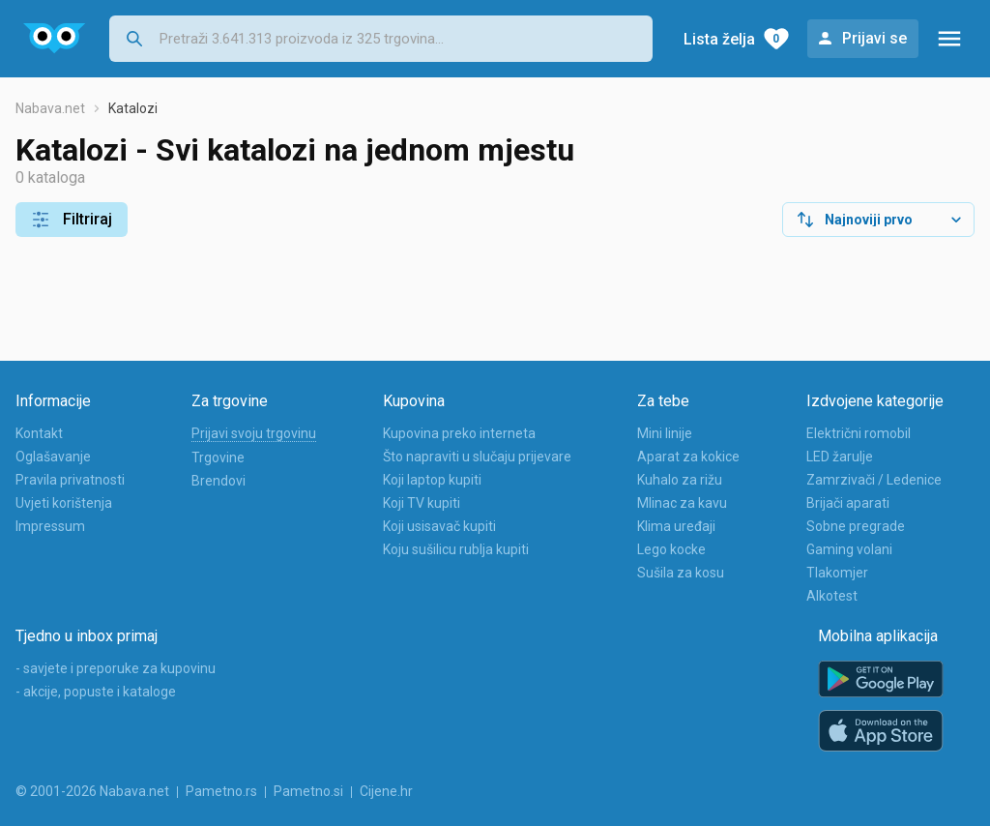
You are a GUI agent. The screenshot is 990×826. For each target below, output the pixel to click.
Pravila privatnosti (70, 479)
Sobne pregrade (855, 526)
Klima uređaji (676, 526)
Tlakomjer (837, 572)
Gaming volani (849, 549)
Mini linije (664, 433)
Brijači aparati (847, 503)
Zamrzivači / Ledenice (874, 479)
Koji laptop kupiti (432, 479)
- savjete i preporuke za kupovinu (115, 668)
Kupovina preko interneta (459, 433)
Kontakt (39, 433)
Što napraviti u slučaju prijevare (477, 456)
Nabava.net (50, 108)
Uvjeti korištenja (63, 503)
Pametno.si (308, 791)
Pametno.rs (221, 791)
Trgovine (218, 457)
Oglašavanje (53, 456)
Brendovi (218, 480)
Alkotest (832, 596)
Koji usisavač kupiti (439, 526)
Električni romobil (858, 433)
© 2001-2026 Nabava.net (92, 791)
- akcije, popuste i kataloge (95, 691)
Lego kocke (671, 549)
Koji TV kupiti (421, 503)
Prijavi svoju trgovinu (253, 433)
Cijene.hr (386, 791)
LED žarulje (839, 456)
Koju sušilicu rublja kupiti (456, 549)
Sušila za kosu (680, 572)
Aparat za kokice (688, 456)
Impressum (50, 526)
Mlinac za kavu (682, 503)
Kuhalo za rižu (679, 479)
